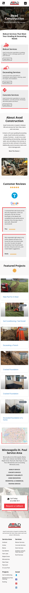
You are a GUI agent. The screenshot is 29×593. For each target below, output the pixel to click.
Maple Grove (6, 556)
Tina (6, 229)
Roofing (4, 582)
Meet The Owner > (14, 151)
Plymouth (5, 565)
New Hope (5, 562)
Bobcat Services (19, 542)
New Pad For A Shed (10, 297)
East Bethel (5, 551)
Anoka (4, 545)
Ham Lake (5, 553)
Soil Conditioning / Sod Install (14, 321)
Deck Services (19, 548)
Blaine (4, 548)
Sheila (6, 254)
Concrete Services (20, 545)
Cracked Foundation (10, 369)
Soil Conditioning (7, 575)
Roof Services (19, 555)
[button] (25, 3)
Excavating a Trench (10, 345)
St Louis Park (6, 568)
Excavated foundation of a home (13, 419)
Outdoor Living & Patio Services (20, 551)
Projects (5, 572)
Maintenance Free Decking (7, 578)
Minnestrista (6, 559)
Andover (4, 542)
